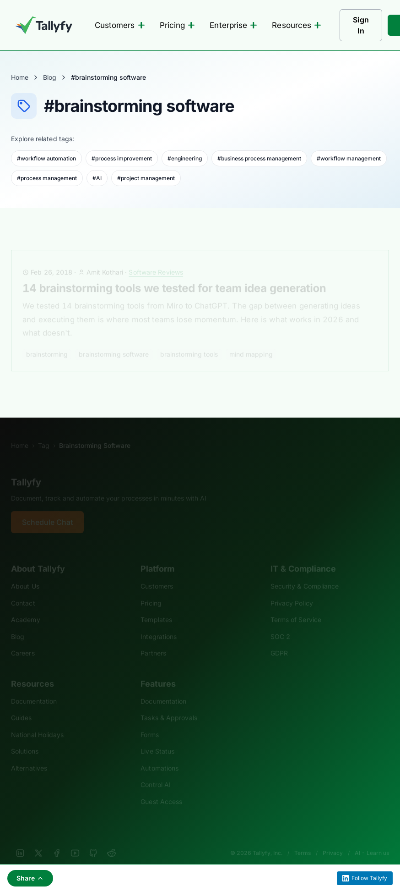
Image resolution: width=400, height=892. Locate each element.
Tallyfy (26, 469)
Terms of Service (295, 607)
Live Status (157, 739)
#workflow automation (46, 158)
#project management (146, 178)
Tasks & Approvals (169, 705)
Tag (43, 433)
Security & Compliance (304, 574)
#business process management (259, 158)
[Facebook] (57, 840)
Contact (23, 591)
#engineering (185, 158)
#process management (47, 178)
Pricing (177, 25)
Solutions (24, 739)
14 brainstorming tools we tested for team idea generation (174, 275)
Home (19, 77)
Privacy (333, 840)
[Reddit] (112, 840)
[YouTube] (75, 840)
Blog (49, 77)
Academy (25, 607)
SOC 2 (280, 624)
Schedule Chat (47, 509)
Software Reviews (156, 260)
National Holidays (37, 722)
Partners (153, 640)
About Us (25, 574)
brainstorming (47, 342)
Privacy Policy (291, 591)
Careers (23, 640)
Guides (21, 705)
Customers (120, 25)
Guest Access (161, 789)
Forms (149, 722)
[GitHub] (93, 840)
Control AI (156, 772)
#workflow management (349, 158)
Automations (159, 756)
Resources (296, 25)
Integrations (159, 624)
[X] (38, 840)
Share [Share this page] (30, 878)
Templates (156, 607)
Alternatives (29, 756)
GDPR (279, 640)
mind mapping (251, 342)
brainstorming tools (189, 342)
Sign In (361, 25)
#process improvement (122, 158)
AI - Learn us (372, 840)
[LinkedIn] (20, 840)
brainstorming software (114, 342)
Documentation (34, 689)
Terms (302, 840)
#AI (97, 178)
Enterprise (233, 25)
